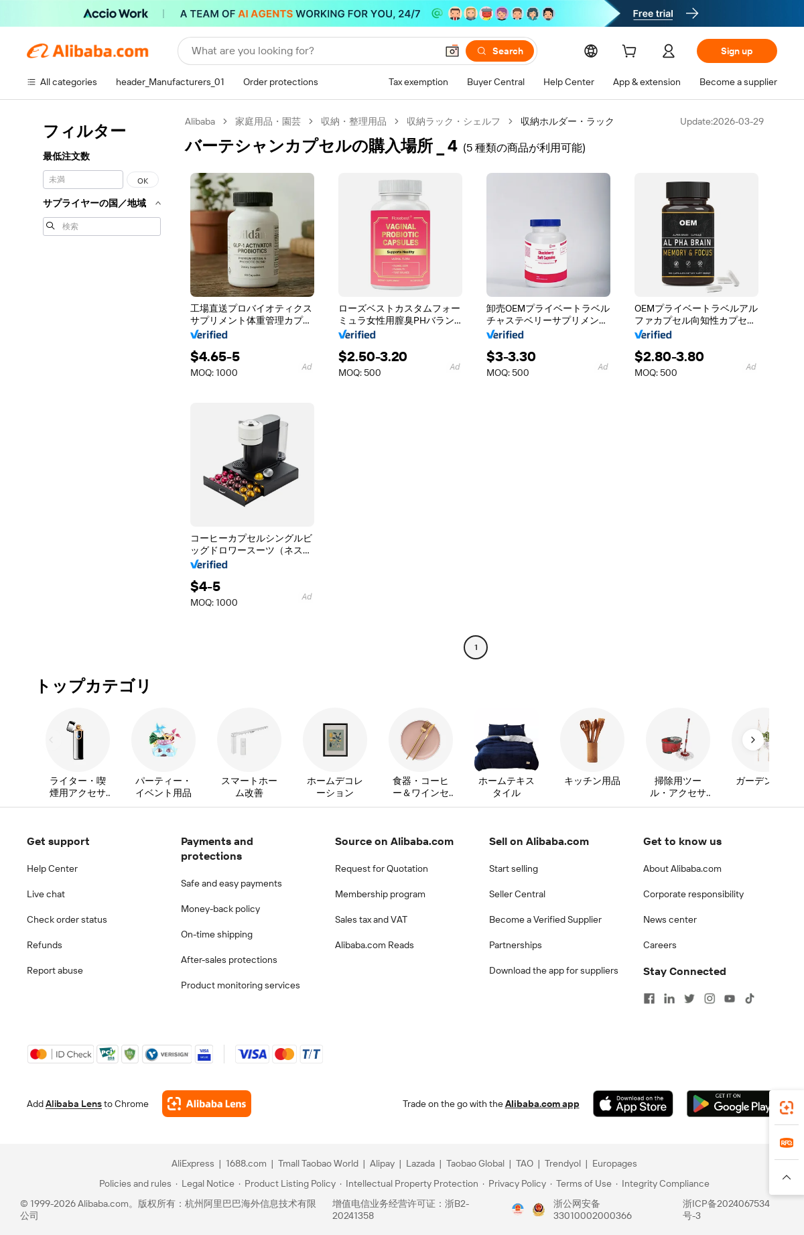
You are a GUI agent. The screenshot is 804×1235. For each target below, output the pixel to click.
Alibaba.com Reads (374, 944)
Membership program (380, 894)
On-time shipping (217, 934)
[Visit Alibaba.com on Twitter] (689, 998)
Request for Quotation (381, 868)
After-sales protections (229, 959)
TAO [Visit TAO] (524, 1163)
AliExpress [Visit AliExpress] (193, 1163)
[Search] (500, 51)
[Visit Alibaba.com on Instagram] (710, 998)
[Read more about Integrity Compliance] (663, 1183)
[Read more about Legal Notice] (205, 1183)
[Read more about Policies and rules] (133, 1183)
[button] (452, 51)
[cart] (632, 53)
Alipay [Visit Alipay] (382, 1163)
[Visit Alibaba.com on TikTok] (750, 998)
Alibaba (200, 121)
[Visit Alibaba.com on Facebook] (649, 998)
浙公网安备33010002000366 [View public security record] (592, 1209)
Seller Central (517, 894)
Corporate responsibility (693, 894)
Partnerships (515, 944)
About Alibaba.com (682, 868)
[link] (786, 1107)
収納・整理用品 (354, 121)
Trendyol (563, 1163)
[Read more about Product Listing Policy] (287, 1183)
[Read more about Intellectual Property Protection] (409, 1183)
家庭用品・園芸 (268, 121)
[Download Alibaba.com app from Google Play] (732, 1103)
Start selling (513, 868)
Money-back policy (220, 908)
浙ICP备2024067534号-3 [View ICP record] (726, 1209)
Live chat (46, 894)
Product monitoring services (240, 985)
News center (670, 919)
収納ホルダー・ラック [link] (567, 121)
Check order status (67, 919)
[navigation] (102, 386)
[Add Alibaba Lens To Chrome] (206, 1103)
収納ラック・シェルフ (453, 121)
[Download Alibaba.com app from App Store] (633, 1103)
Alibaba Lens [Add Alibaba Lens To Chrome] (74, 1103)
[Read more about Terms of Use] (581, 1183)
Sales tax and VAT (371, 919)
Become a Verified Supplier (545, 919)
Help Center (52, 868)
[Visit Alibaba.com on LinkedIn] (669, 998)
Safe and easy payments (231, 883)
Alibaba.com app (542, 1103)
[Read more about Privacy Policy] (514, 1183)
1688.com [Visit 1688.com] (246, 1163)
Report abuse (55, 970)
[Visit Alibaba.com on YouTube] (730, 998)
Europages (614, 1163)
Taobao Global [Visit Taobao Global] (475, 1163)
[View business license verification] (518, 1209)
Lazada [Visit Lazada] (420, 1163)
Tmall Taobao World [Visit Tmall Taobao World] (318, 1163)
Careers (660, 944)
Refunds (44, 944)
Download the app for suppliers (553, 970)
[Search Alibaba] (312, 51)
